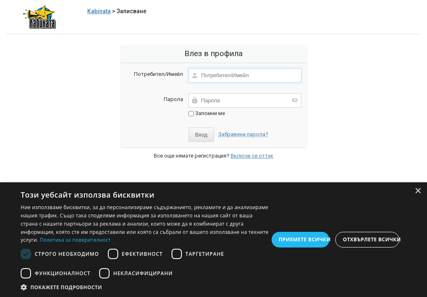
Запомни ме (206, 113)
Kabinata (99, 11)
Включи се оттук (252, 156)
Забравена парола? (243, 134)
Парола (173, 99)
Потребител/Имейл (158, 74)
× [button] (418, 191)
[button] (145, 287)
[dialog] (213, 239)
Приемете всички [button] (304, 239)
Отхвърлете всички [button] (371, 239)
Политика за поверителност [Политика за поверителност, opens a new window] (75, 239)
